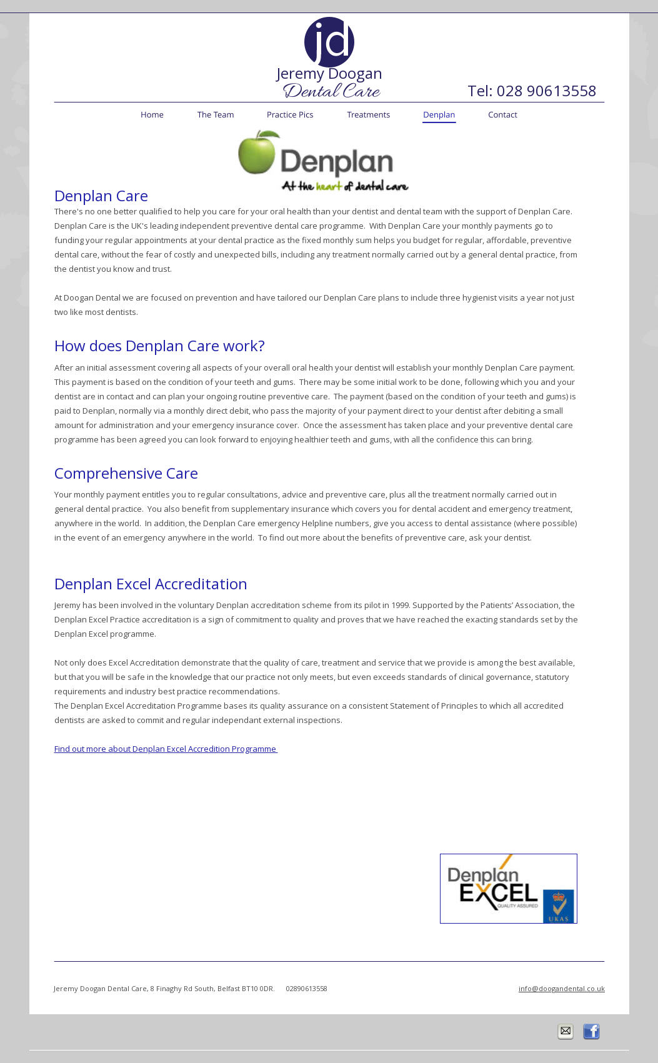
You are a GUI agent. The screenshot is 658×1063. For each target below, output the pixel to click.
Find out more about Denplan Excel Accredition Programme (166, 748)
